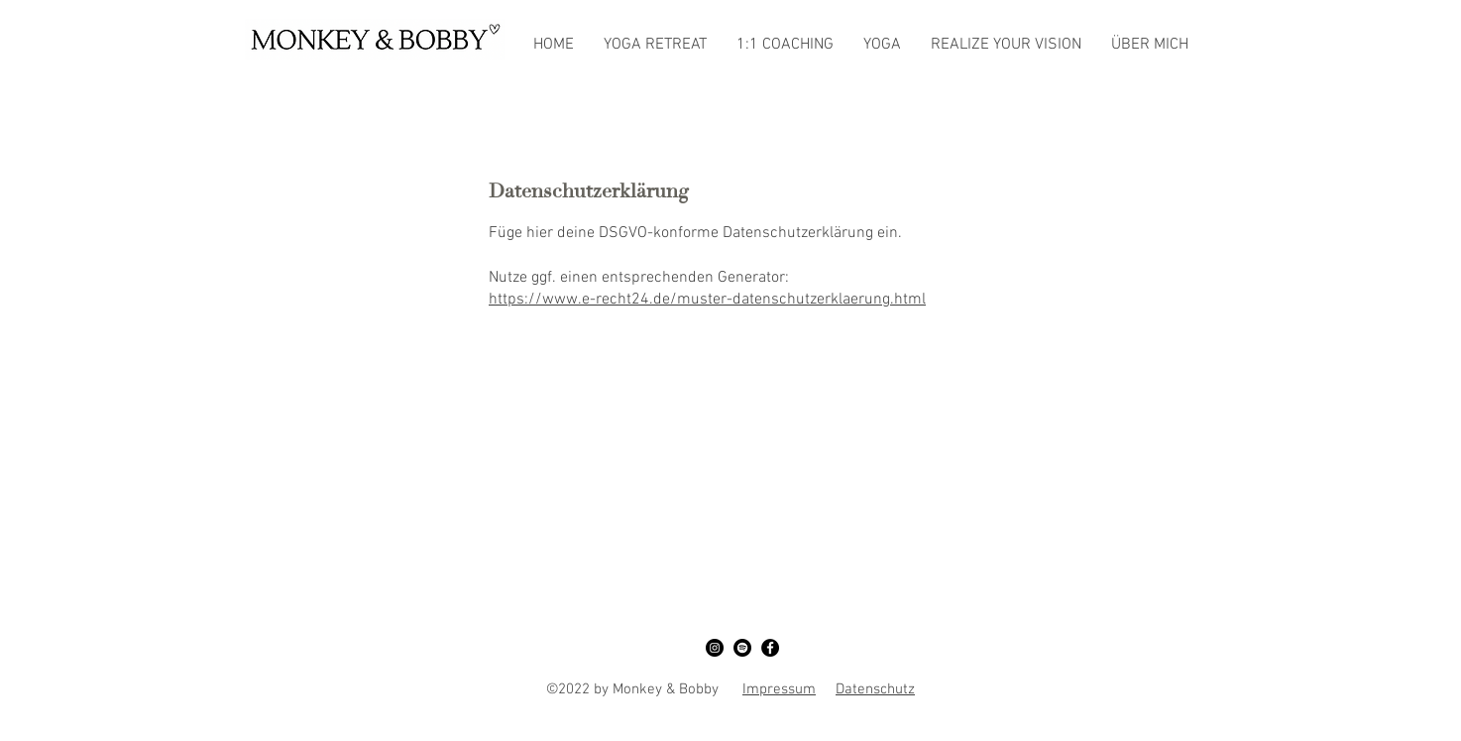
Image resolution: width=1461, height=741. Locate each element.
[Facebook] (770, 648)
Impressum (779, 689)
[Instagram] (715, 648)
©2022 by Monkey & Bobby (644, 689)
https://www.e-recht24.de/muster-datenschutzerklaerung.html (707, 299)
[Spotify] (742, 648)
